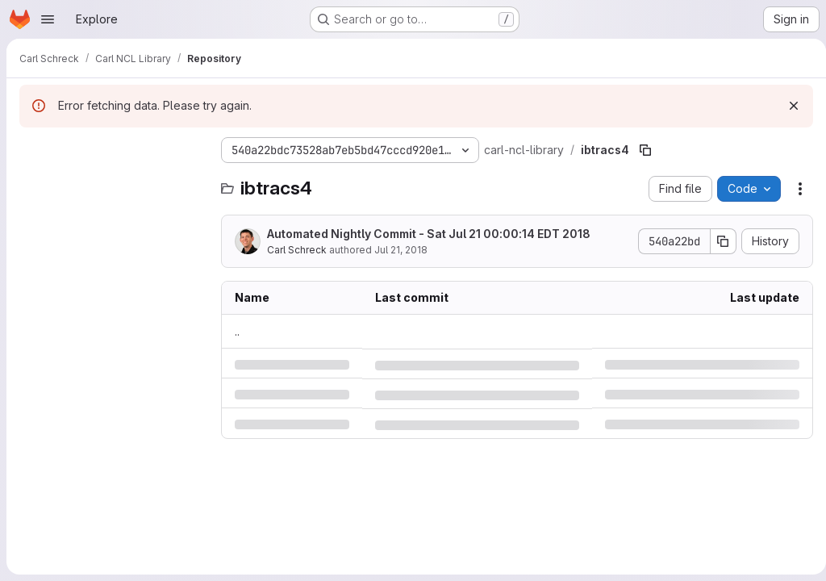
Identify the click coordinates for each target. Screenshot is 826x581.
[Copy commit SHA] (717, 241)
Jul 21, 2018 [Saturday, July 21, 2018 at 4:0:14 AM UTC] (401, 250)
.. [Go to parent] (237, 331)
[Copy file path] (645, 150)
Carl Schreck (297, 250)
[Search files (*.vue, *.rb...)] (112, 182)
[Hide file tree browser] (32, 150)
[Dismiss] (787, 105)
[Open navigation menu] (47, 19)
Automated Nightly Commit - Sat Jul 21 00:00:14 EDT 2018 (428, 233)
